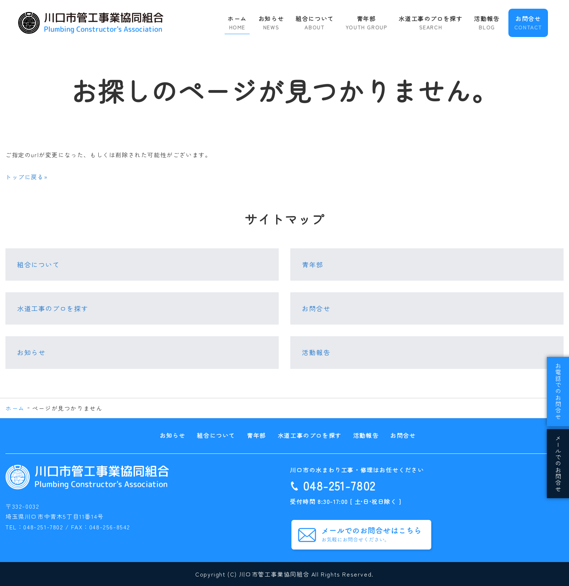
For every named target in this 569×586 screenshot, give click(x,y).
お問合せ (528, 22)
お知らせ (271, 22)
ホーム (237, 22)
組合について (314, 22)
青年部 (366, 22)
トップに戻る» (26, 176)
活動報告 (486, 22)
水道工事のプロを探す (430, 22)
